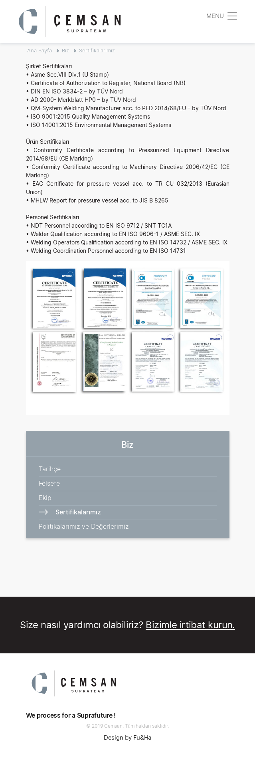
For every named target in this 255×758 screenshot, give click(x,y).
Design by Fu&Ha (128, 737)
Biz (65, 50)
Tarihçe (50, 469)
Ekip (45, 498)
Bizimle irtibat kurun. (190, 625)
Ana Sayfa (39, 50)
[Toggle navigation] (222, 16)
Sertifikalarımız (97, 50)
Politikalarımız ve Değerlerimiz (83, 526)
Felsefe (49, 483)
